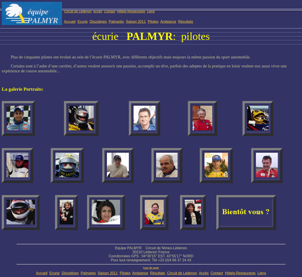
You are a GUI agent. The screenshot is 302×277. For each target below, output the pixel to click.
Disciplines (98, 22)
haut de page (151, 267)
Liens (151, 11)
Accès (97, 11)
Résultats (185, 22)
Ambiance (168, 22)
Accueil (70, 22)
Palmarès (116, 22)
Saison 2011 (136, 22)
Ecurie (82, 22)
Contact (109, 11)
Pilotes (153, 22)
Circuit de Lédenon (77, 11)
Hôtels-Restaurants (131, 11)
